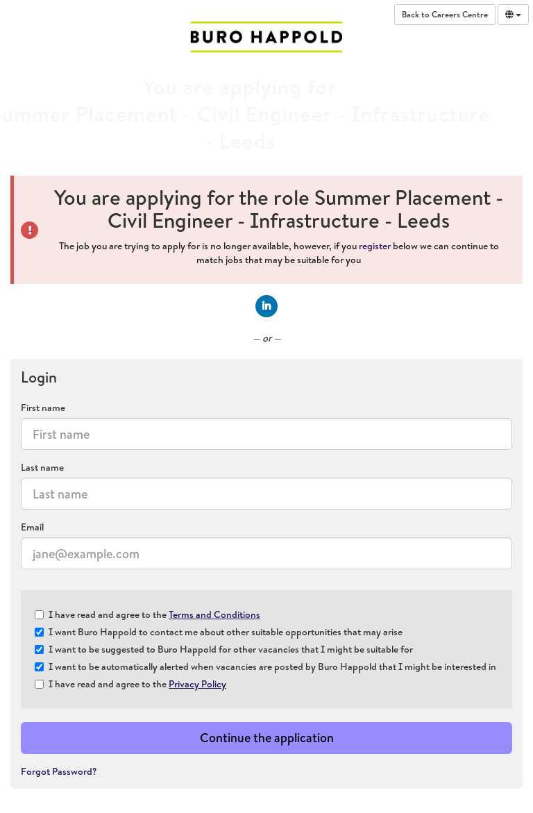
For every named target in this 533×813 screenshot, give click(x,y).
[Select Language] (513, 14)
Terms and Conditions (214, 614)
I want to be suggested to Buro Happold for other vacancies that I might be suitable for (224, 649)
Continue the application (267, 737)
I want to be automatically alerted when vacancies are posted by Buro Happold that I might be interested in (265, 666)
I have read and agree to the (147, 614)
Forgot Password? (59, 771)
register (375, 246)
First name (43, 407)
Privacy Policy (197, 684)
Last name (42, 467)
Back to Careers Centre (445, 14)
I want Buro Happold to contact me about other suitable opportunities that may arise (219, 632)
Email (32, 527)
